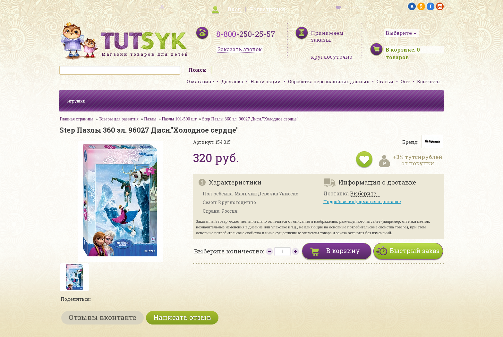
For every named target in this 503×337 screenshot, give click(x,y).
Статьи (385, 81)
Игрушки (76, 100)
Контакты (429, 81)
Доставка (232, 81)
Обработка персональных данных (328, 81)
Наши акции (266, 81)
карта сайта (147, 6)
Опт (405, 81)
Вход (234, 9)
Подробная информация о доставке (362, 201)
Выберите (363, 194)
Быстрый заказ (414, 250)
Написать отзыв (182, 317)
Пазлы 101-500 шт (179, 119)
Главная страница (76, 119)
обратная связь (356, 6)
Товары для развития (119, 119)
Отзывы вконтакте (102, 317)
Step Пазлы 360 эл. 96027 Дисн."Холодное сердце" (250, 119)
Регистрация (267, 9)
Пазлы (150, 119)
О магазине (200, 81)
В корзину (343, 250)
